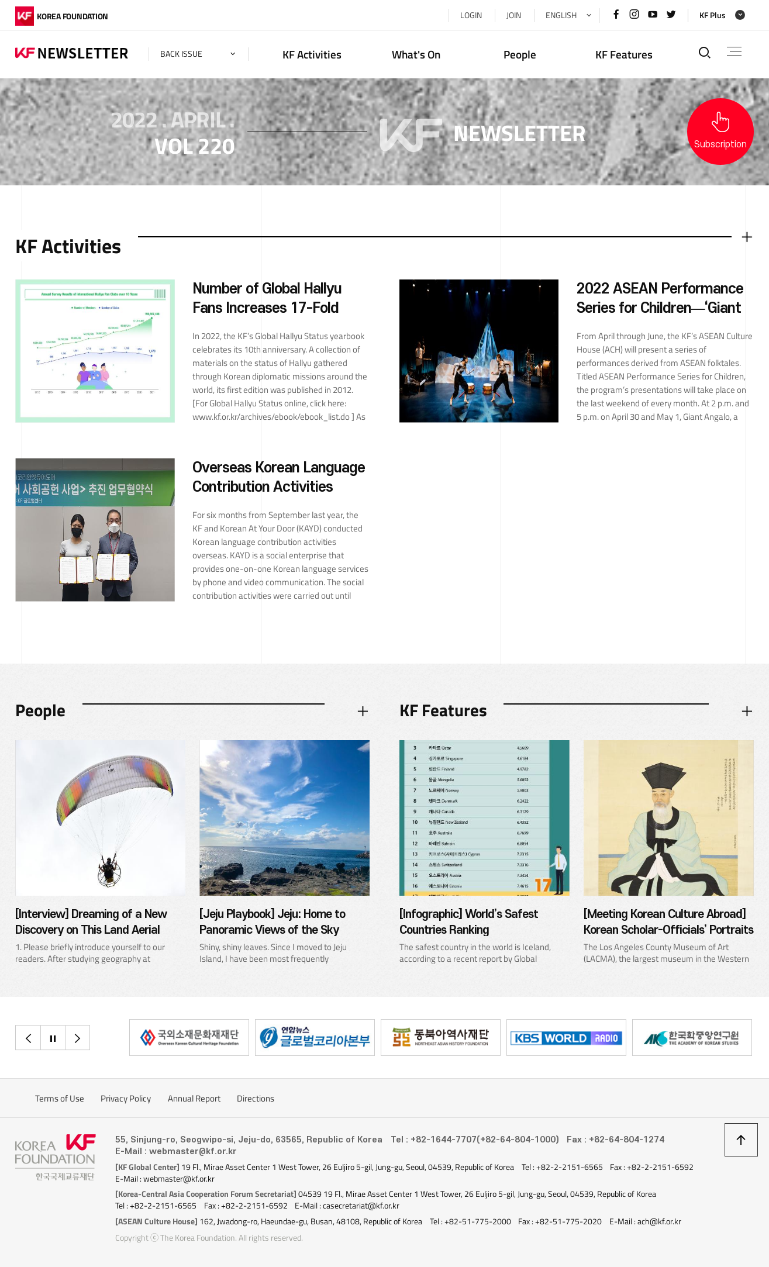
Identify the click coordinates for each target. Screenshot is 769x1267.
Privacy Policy (126, 1098)
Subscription (720, 144)
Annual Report (194, 1098)
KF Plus (712, 15)
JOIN (513, 15)
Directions (255, 1098)
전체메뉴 (734, 51)
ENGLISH (561, 15)
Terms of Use (59, 1098)
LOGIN (471, 15)
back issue (181, 53)
